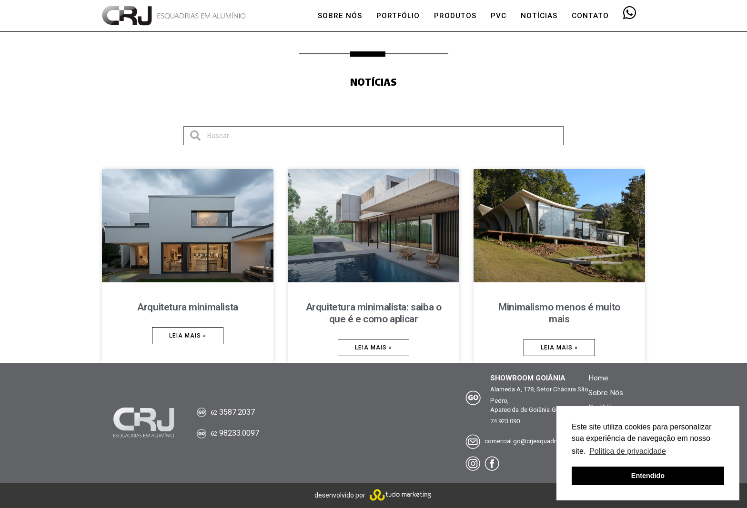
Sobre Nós (605, 392)
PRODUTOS (455, 15)
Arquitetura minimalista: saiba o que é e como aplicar (374, 313)
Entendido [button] (648, 475)
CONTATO (590, 15)
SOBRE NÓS (340, 15)
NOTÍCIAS (539, 15)
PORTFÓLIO (398, 15)
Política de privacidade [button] (627, 451)
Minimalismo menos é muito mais (559, 313)
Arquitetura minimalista (187, 307)
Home (598, 378)
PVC (498, 15)
